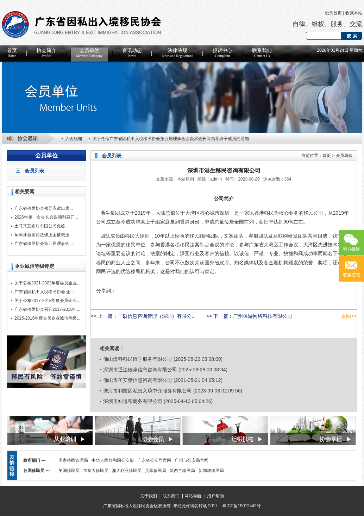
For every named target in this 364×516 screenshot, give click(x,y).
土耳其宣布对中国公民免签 (39, 226)
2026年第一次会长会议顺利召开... (46, 217)
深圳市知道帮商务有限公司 (132, 401)
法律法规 (177, 53)
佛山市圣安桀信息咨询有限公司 (137, 380)
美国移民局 (69, 470)
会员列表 (34, 171)
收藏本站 (353, 13)
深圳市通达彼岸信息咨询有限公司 (140, 369)
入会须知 (73, 138)
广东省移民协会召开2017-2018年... (47, 309)
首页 (12, 53)
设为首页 (333, 13)
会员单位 (89, 53)
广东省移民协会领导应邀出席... (43, 208)
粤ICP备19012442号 (241, 505)
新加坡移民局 (211, 470)
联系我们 (262, 53)
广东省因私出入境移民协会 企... (44, 291)
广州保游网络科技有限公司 (262, 316)
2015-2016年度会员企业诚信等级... (47, 318)
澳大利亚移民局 (127, 470)
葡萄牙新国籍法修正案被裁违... (43, 234)
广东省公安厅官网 (154, 460)
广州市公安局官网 (191, 460)
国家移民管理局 (73, 460)
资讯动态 (132, 53)
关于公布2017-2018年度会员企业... (47, 300)
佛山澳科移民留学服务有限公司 (137, 359)
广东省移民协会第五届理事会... (43, 243)
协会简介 (46, 53)
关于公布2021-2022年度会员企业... (47, 283)
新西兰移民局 (182, 470)
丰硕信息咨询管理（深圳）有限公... (157, 316)
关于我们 (148, 495)
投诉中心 (222, 53)
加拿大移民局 (95, 470)
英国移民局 (155, 470)
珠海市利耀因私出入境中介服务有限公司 (147, 391)
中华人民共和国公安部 (113, 460)
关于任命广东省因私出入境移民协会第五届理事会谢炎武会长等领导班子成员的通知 (171, 138)
